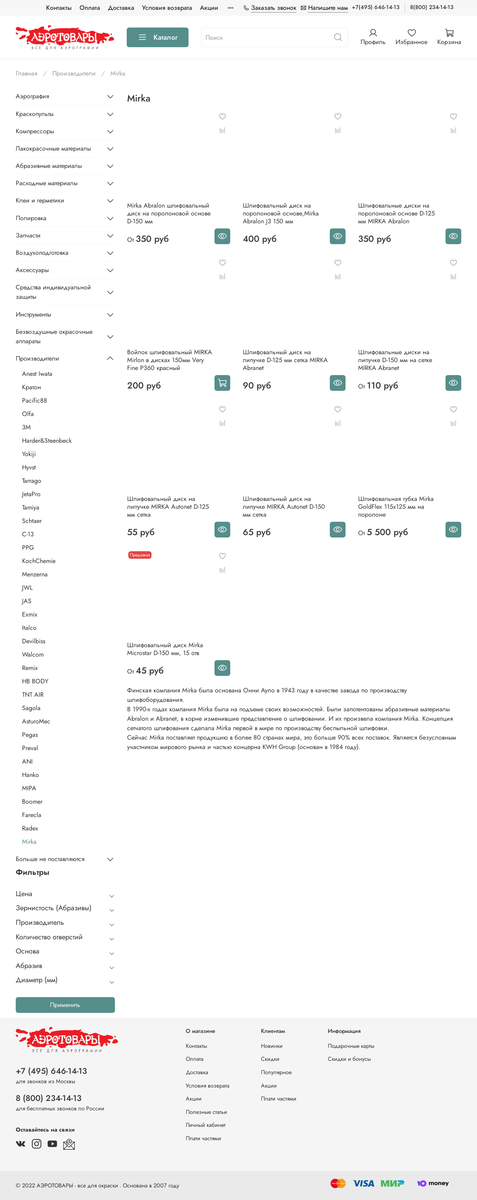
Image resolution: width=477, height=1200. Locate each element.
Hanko (30, 774)
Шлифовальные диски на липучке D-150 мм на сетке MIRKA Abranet (395, 360)
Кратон (31, 387)
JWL (27, 587)
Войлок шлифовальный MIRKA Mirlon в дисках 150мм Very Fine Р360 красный (169, 360)
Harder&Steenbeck (47, 440)
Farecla (31, 814)
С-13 (28, 534)
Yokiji (29, 453)
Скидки (270, 1059)
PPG (28, 547)
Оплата (90, 7)
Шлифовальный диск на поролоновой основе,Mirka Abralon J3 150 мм (281, 213)
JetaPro (31, 494)
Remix (30, 667)
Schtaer (32, 520)
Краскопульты (35, 113)
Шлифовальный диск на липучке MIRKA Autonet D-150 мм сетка (284, 506)
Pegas (30, 734)
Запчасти (28, 235)
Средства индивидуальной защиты (53, 292)
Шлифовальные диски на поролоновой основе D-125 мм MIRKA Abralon (396, 213)
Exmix (29, 614)
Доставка (121, 7)
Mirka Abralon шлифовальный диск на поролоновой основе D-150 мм (169, 213)
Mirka (29, 841)
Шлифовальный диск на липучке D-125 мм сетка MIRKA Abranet (285, 360)
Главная (26, 73)
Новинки (272, 1046)
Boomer (32, 801)
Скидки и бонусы (349, 1059)
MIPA (29, 788)
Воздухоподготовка (42, 252)
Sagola (31, 707)
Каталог (157, 37)
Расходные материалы (47, 183)
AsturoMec (36, 721)
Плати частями (203, 1138)
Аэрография (32, 96)
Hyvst (29, 467)
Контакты (59, 7)
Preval (30, 748)
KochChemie (38, 560)
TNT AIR (33, 694)
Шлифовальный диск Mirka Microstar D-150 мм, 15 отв (165, 648)
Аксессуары (32, 269)
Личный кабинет (206, 1125)
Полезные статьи (206, 1112)
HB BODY (35, 681)
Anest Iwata (37, 373)
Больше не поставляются (50, 858)
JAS (26, 601)
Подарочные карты (351, 1046)
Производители (74, 73)
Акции (209, 7)
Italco (29, 627)
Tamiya (30, 507)
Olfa (28, 413)
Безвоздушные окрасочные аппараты (54, 336)
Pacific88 (34, 400)
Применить (65, 1004)
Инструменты (33, 314)
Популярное (276, 1072)
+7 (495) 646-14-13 (51, 1071)
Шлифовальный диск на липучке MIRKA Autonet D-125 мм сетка (168, 506)
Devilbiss (33, 641)
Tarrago (31, 480)
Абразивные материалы (49, 165)
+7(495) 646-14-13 (375, 7)
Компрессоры (35, 131)
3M (26, 427)
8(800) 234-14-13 (431, 7)
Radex (30, 828)
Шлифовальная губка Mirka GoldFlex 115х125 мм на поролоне (396, 506)
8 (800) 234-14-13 (48, 1098)
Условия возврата (167, 7)
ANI (27, 761)
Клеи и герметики (40, 200)
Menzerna (35, 574)
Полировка (31, 218)
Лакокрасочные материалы (53, 148)
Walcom (33, 654)
